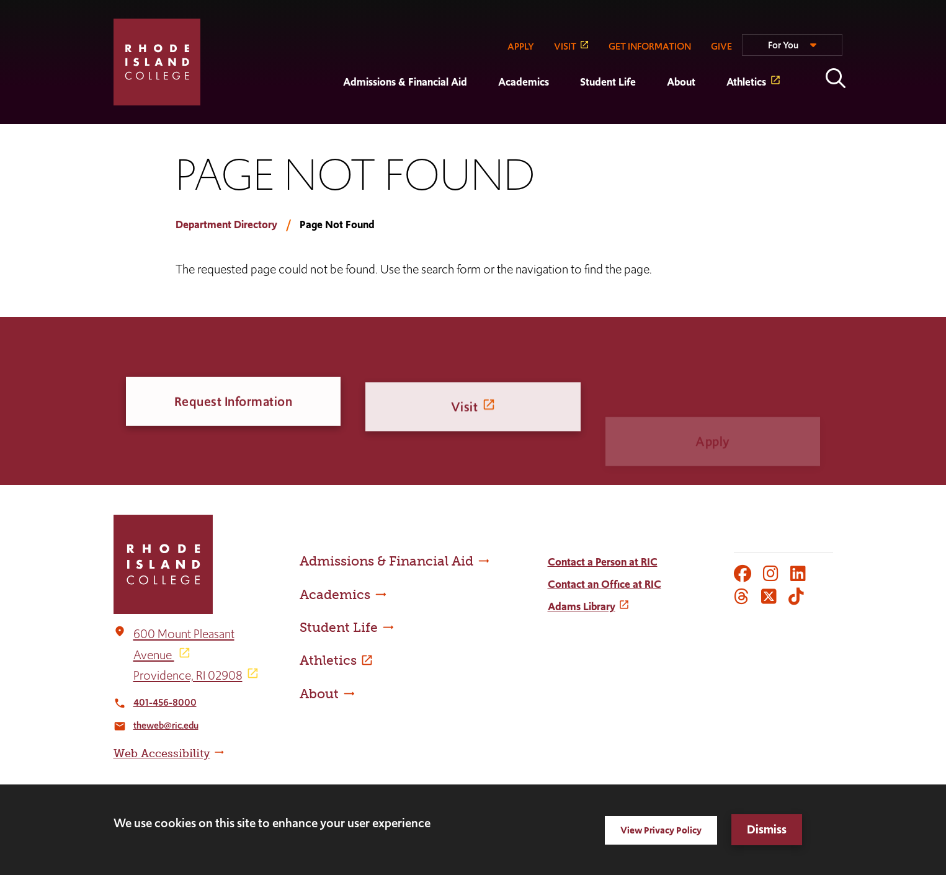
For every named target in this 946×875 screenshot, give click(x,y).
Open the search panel (836, 78)
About (681, 81)
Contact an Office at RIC (604, 584)
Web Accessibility (162, 753)
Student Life (608, 81)
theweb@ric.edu (166, 725)
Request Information (233, 403)
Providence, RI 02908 (188, 675)
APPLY (520, 46)
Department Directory (226, 224)
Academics (523, 81)
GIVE (721, 46)
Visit (464, 416)
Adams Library (581, 606)
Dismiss (767, 829)
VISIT (565, 46)
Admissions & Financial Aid (405, 81)
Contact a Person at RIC (603, 561)
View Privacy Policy (661, 830)
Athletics (746, 81)
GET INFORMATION (650, 46)
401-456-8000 (165, 702)
